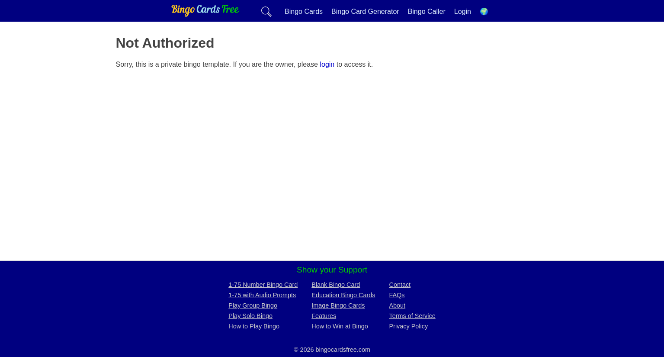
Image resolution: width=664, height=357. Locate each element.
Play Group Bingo (252, 305)
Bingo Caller (427, 11)
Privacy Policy (408, 326)
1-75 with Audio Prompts (262, 295)
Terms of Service (412, 315)
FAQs (397, 295)
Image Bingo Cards (338, 305)
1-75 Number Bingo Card (263, 284)
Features (323, 315)
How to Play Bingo (253, 326)
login (327, 64)
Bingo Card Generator (365, 11)
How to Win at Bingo (339, 326)
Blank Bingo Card (335, 284)
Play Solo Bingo (250, 315)
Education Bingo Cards (343, 295)
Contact (400, 284)
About (397, 305)
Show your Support (332, 269)
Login (462, 11)
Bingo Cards (304, 11)
